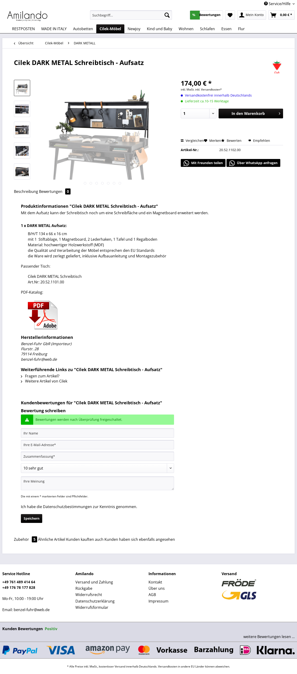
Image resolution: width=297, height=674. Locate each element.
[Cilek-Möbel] (110, 28)
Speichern (31, 518)
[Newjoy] (134, 28)
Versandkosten (167, 666)
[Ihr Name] (97, 433)
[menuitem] (131, 17)
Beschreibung (26, 191)
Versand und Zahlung (94, 582)
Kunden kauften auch (84, 539)
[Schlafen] (207, 28)
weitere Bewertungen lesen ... (269, 636)
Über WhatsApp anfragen (253, 163)
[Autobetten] (83, 28)
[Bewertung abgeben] (97, 468)
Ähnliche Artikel (51, 539)
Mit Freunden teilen (203, 163)
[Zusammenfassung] (97, 456)
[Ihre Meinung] (97, 483)
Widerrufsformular (91, 607)
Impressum (158, 601)
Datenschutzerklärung (95, 601)
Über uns (156, 588)
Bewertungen (55, 191)
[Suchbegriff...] (131, 15)
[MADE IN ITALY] (54, 28)
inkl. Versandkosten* (208, 89)
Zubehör (26, 539)
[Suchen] (167, 15)
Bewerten (231, 140)
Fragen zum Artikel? (40, 376)
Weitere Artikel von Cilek (44, 381)
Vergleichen (192, 140)
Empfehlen (259, 140)
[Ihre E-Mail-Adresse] (97, 444)
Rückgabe (83, 588)
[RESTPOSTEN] (23, 28)
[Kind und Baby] (159, 28)
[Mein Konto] (251, 15)
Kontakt (155, 582)
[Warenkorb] (281, 15)
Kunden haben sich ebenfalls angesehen (139, 539)
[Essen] (226, 28)
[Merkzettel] (230, 15)
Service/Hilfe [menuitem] (277, 3)
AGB (152, 594)
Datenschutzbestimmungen (67, 506)
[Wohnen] (186, 28)
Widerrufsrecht (88, 594)
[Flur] (241, 28)
